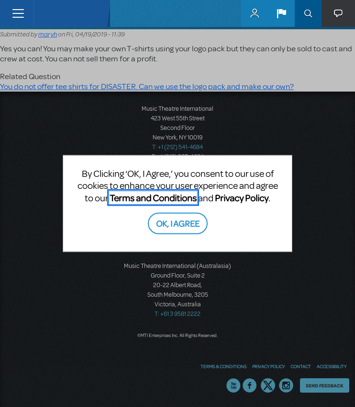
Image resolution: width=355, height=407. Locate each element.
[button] (281, 13)
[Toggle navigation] (18, 13)
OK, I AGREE (178, 223)
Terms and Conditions (153, 197)
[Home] (53, 13)
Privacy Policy (241, 197)
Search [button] (308, 13)
